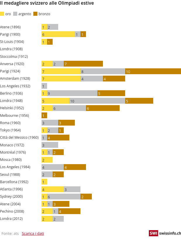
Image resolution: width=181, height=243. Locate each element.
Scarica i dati (33, 233)
